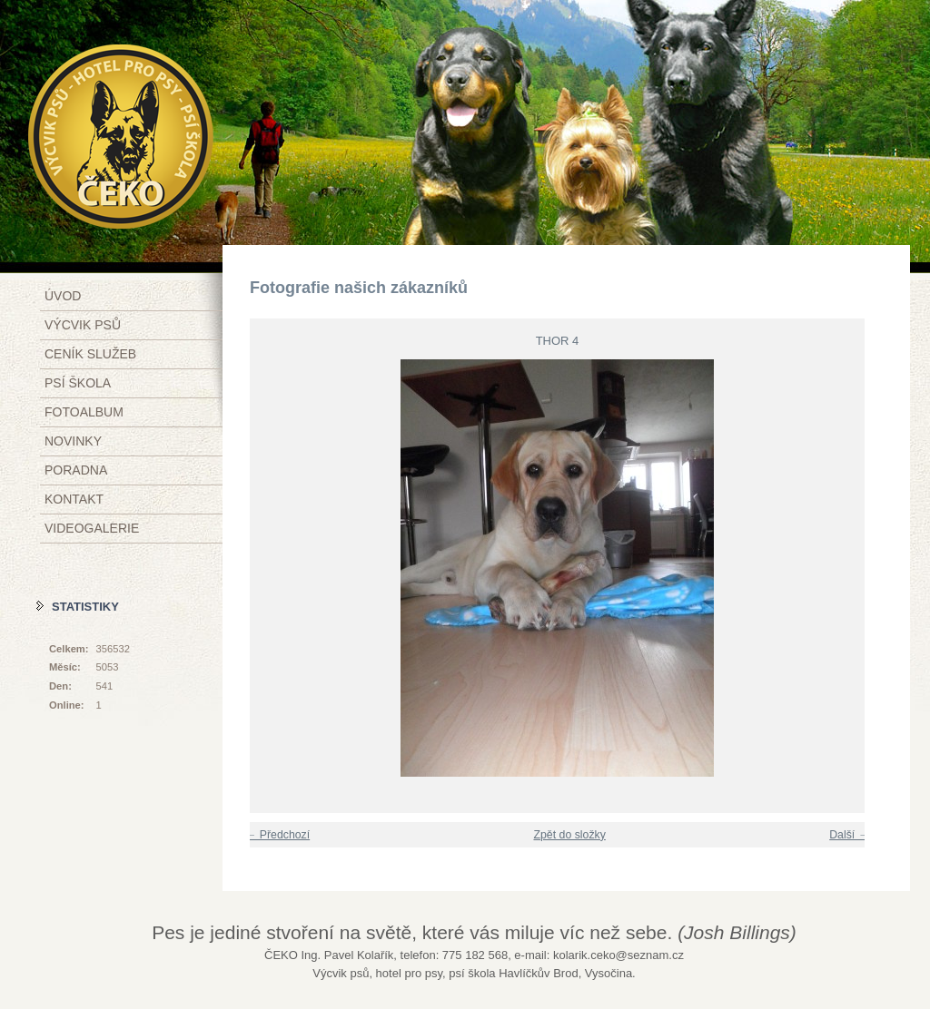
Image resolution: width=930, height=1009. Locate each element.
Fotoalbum (84, 412)
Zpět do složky (569, 834)
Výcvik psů (83, 325)
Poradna (76, 470)
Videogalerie (92, 528)
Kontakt (74, 499)
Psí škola (78, 383)
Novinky (73, 441)
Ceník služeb (90, 354)
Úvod (63, 296)
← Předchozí (277, 834)
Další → (849, 834)
